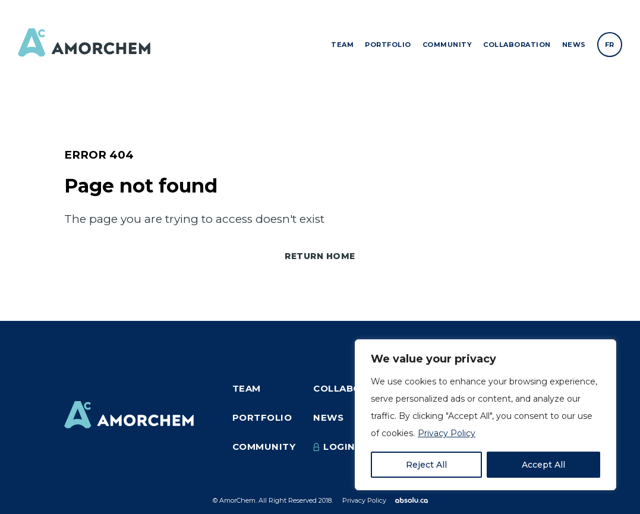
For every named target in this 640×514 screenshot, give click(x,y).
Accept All (543, 464)
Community (447, 44)
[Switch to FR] (609, 44)
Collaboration (517, 44)
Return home (320, 256)
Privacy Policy (446, 433)
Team (342, 44)
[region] (485, 414)
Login (334, 446)
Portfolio (388, 44)
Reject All (426, 464)
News (574, 44)
